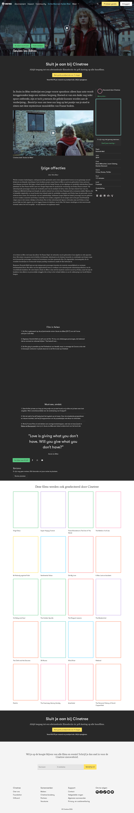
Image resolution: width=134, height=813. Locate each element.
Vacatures (44, 801)
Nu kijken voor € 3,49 (22, 46)
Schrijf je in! (90, 767)
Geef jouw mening (108, 143)
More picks (101, 96)
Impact (31, 4)
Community (41, 4)
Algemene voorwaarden (77, 798)
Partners (44, 798)
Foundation (17, 795)
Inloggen (126, 4)
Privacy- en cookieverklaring (79, 801)
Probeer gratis (110, 4)
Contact (71, 792)
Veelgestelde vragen (75, 795)
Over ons (16, 792)
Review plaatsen (20, 476)
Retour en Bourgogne (28, 426)
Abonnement (20, 4)
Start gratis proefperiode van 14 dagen (67, 75)
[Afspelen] (67, 28)
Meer (75, 4)
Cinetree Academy (48, 795)
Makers (43, 792)
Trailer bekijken (38, 46)
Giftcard (16, 798)
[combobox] (98, 4)
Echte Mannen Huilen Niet (59, 4)
